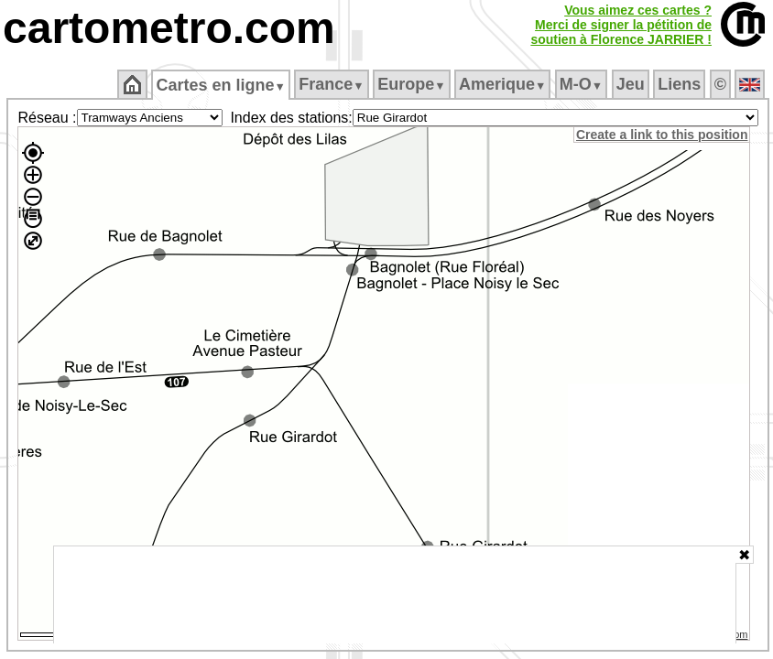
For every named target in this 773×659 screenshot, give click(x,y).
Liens (679, 84)
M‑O (581, 84)
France (331, 84)
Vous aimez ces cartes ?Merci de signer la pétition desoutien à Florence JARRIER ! (621, 25)
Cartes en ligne (220, 85)
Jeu (630, 84)
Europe (411, 84)
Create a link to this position (661, 134)
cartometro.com (169, 28)
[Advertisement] (394, 595)
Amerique (502, 84)
